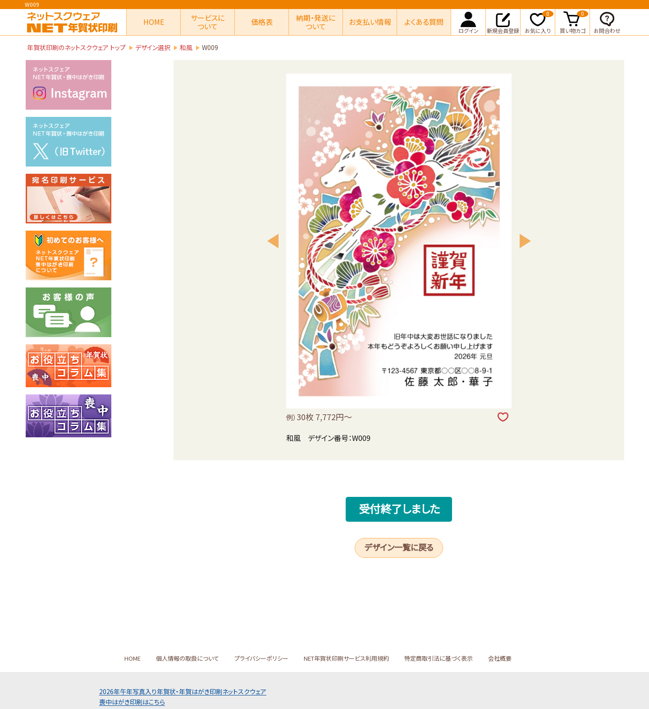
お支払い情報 (370, 21)
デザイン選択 (152, 47)
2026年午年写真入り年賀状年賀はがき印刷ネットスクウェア (182, 691)
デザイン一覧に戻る (399, 547)
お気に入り (539, 21)
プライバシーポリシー (261, 658)
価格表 (262, 21)
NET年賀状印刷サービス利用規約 (346, 658)
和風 (186, 47)
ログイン (468, 21)
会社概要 (500, 658)
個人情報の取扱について (187, 658)
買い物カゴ (574, 21)
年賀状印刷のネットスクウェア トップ (76, 47)
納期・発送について (315, 22)
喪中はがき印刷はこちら (132, 701)
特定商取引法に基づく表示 (438, 658)
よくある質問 (423, 21)
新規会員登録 (503, 21)
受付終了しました (399, 508)
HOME (153, 21)
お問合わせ (607, 21)
